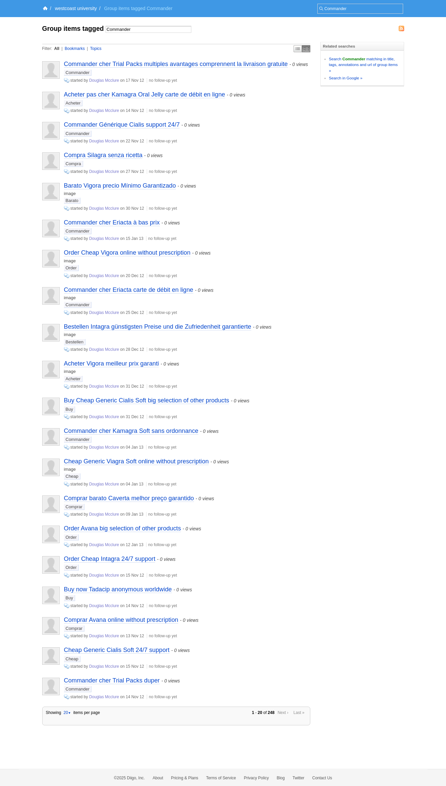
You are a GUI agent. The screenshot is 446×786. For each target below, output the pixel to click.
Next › (282, 712)
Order (71, 267)
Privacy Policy (256, 778)
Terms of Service (221, 778)
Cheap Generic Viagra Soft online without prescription (136, 461)
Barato (72, 200)
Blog (281, 778)
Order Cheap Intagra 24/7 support (109, 558)
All (56, 48)
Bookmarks (75, 48)
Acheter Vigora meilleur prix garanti (111, 363)
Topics (96, 48)
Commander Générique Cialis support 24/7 (122, 124)
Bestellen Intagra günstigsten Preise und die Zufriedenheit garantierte (157, 326)
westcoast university (76, 8)
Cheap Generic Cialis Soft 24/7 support (117, 650)
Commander (78, 72)
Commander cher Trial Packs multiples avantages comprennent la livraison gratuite (176, 64)
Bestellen (74, 341)
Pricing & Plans (184, 778)
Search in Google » (346, 78)
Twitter (298, 778)
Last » (299, 712)
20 (67, 712)
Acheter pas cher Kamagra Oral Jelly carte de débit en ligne (144, 94)
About (158, 778)
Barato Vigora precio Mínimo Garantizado (120, 185)
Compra (73, 163)
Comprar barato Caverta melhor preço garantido (129, 498)
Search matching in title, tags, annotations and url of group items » (363, 65)
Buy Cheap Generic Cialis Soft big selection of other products (146, 400)
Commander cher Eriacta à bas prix (112, 222)
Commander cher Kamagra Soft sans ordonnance (131, 431)
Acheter (73, 103)
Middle (306, 48)
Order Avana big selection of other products (122, 528)
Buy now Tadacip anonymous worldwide (118, 589)
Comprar (74, 506)
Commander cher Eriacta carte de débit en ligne (128, 289)
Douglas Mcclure (104, 80)
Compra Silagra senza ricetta (103, 155)
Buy (69, 409)
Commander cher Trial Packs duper (112, 680)
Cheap (72, 476)
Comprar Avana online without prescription (121, 619)
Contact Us (322, 778)
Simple (298, 48)
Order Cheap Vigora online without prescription (127, 252)
